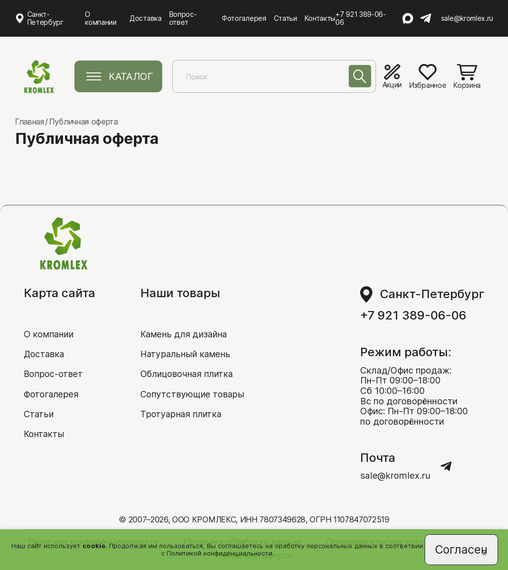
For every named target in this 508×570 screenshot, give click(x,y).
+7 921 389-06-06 (361, 18)
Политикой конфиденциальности (219, 553)
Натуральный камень (185, 353)
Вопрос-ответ (183, 18)
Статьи (286, 18)
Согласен (461, 549)
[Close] (483, 553)
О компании (101, 18)
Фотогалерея (245, 18)
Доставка (146, 18)
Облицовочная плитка (188, 373)
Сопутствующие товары (192, 393)
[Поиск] (359, 77)
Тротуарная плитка (181, 413)
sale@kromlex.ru (467, 18)
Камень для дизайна (184, 333)
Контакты (321, 18)
